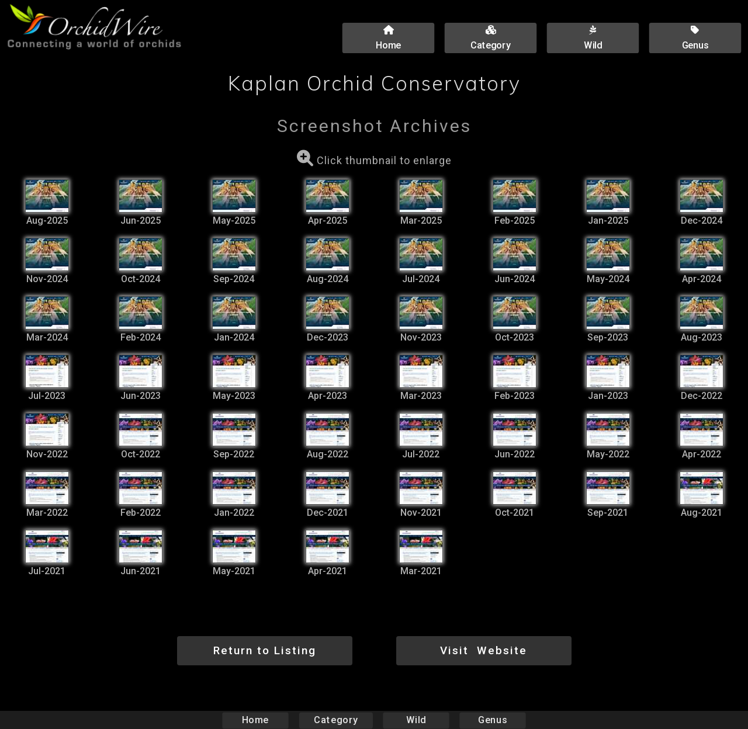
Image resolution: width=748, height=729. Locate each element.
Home (255, 719)
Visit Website (483, 650)
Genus (492, 719)
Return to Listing (264, 650)
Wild (416, 719)
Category (336, 719)
